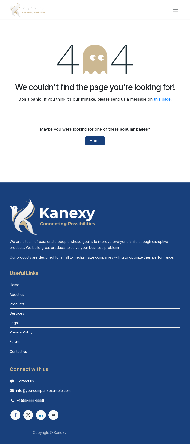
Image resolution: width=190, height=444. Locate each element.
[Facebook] (15, 415)
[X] (28, 415)
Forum (15, 341)
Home (95, 140)
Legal (14, 323)
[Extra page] (53, 415)
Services (17, 313)
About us (17, 294)
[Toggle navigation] (175, 9)
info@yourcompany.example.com (43, 390)
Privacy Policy (21, 332)
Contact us (25, 381)
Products (17, 304)
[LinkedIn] (41, 415)
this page (162, 99)
